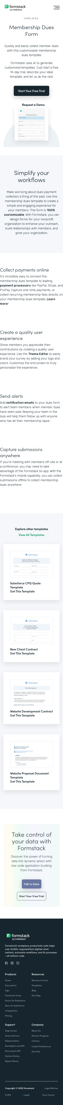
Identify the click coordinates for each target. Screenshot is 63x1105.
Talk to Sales (31, 890)
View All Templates (31, 535)
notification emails (20, 403)
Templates (31, 18)
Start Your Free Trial (31, 91)
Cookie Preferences (41, 1046)
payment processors (15, 285)
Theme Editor (38, 354)
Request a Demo (33, 105)
